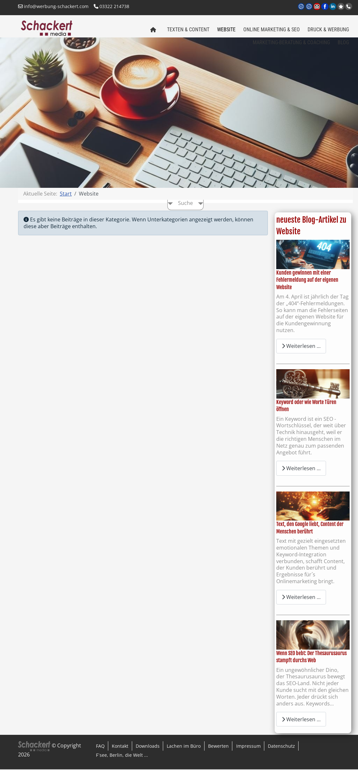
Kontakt (120, 746)
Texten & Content (188, 29)
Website (226, 29)
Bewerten (218, 746)
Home (151, 31)
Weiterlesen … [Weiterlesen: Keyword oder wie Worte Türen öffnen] (301, 468)
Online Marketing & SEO (271, 29)
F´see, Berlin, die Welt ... (122, 756)
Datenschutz (281, 746)
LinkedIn (333, 7)
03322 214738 (111, 6)
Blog (343, 42)
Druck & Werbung (328, 29)
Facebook (325, 7)
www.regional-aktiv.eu (309, 7)
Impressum (248, 746)
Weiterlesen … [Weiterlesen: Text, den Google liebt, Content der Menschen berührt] (301, 597)
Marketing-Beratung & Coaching (291, 42)
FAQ (100, 746)
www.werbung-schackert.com (302, 7)
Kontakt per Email (317, 7)
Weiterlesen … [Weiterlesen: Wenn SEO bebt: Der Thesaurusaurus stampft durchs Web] (301, 719)
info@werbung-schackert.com (53, 6)
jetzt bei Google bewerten (341, 6)
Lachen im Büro (184, 746)
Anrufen (349, 6)
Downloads (148, 746)
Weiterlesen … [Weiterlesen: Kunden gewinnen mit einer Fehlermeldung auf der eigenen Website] (301, 346)
